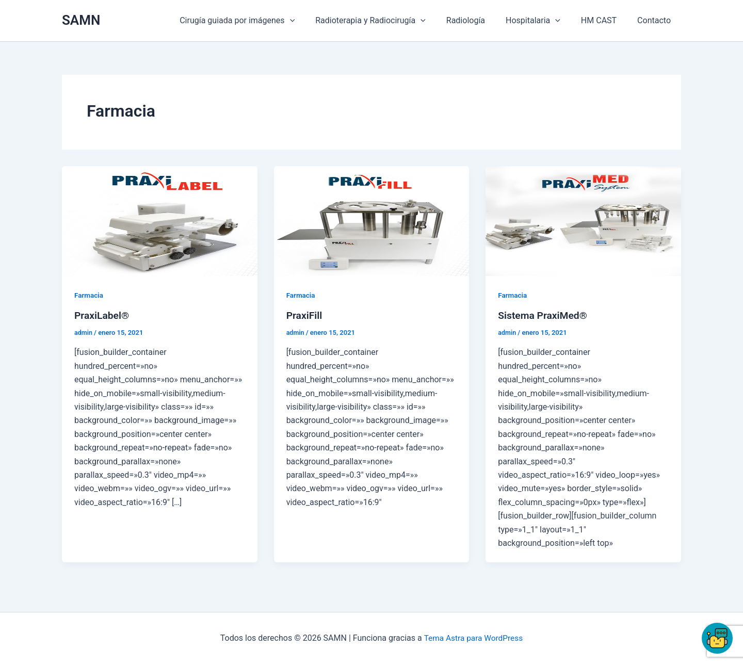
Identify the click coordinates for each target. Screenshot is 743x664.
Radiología (480, 20)
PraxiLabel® (102, 315)
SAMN (81, 20)
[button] (313, 20)
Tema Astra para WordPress (473, 638)
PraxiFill (305, 315)
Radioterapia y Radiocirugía (389, 20)
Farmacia (89, 295)
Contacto (656, 20)
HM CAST (605, 20)
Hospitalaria (543, 20)
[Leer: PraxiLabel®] (159, 220)
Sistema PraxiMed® (544, 315)
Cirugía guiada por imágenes (259, 20)
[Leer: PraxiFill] (372, 220)
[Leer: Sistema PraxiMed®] (583, 220)
